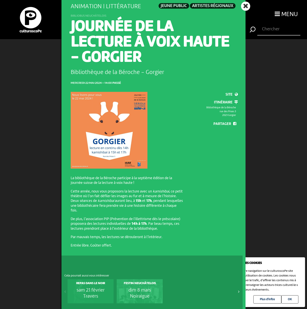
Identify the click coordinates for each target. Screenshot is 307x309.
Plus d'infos (267, 299)
